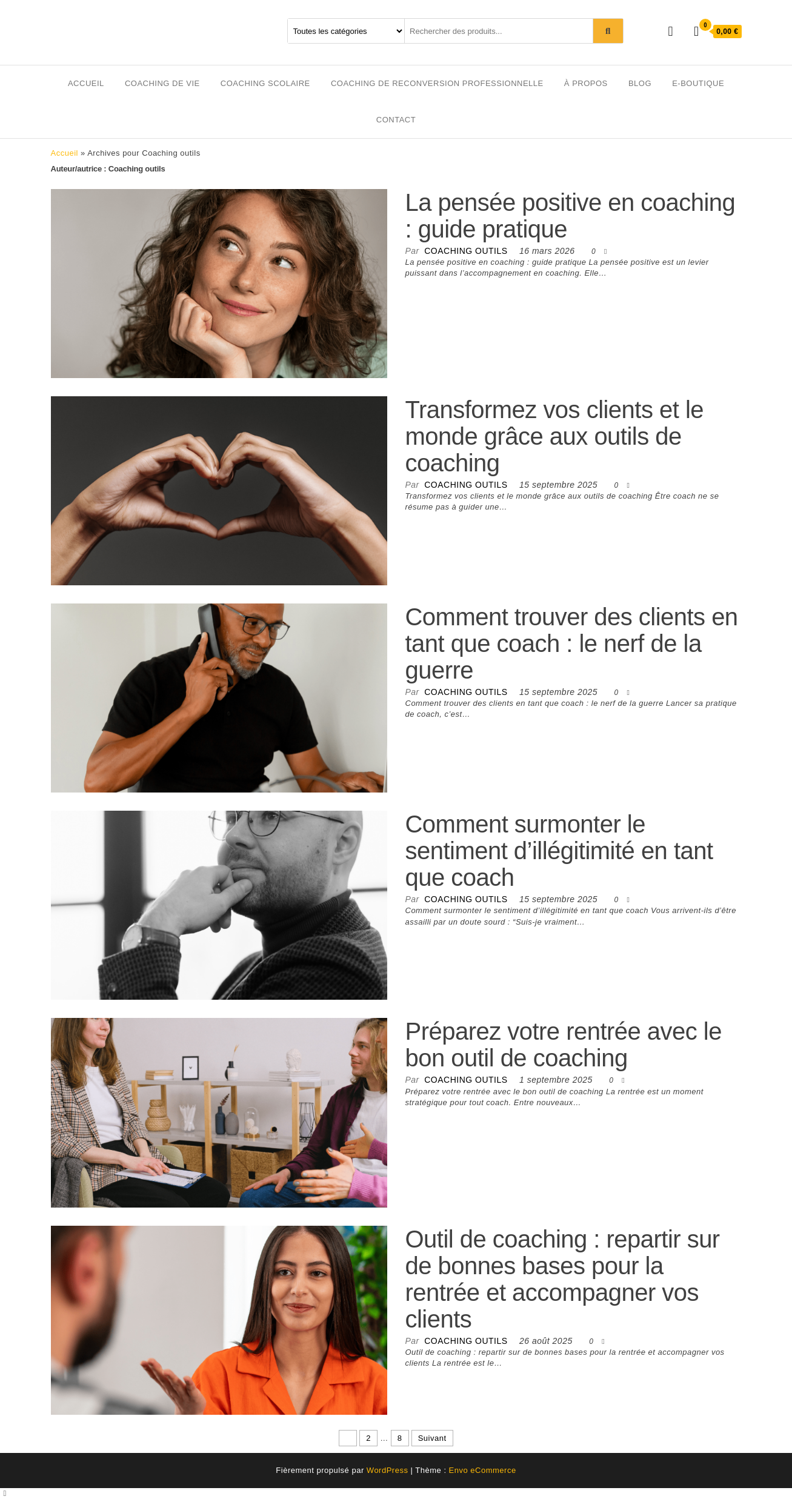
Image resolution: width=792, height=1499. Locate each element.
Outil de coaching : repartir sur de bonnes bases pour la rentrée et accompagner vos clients (562, 1279)
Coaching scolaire (265, 83)
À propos (586, 83)
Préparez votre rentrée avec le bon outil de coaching (563, 1044)
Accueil (86, 83)
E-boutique (698, 83)
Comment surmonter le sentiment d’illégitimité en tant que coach (559, 851)
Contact (396, 119)
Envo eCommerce (482, 1470)
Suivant (432, 1438)
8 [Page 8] (400, 1438)
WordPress (387, 1470)
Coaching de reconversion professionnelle (437, 83)
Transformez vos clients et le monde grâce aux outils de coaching (554, 436)
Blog (639, 83)
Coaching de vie (162, 83)
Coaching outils (467, 251)
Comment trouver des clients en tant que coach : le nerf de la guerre (571, 643)
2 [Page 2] (368, 1438)
